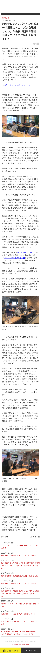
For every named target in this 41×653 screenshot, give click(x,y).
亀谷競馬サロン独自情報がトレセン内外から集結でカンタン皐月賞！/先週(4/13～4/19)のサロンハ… (20, 593)
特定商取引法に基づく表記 (20, 644)
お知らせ (5, 17)
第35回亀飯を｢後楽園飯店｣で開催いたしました (19, 575)
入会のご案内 (10, 650)
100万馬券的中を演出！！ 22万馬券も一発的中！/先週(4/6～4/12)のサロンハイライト (18, 632)
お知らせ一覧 (35, 536)
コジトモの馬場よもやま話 (14, 257)
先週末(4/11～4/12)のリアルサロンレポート (18, 613)
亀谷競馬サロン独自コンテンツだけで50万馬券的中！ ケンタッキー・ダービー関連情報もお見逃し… (20, 565)
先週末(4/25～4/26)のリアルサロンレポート (18, 555)
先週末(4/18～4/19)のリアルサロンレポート (18, 583)
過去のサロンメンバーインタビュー (18, 85)
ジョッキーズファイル (26, 252)
